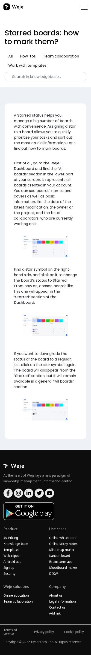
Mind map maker (61, 549)
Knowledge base (15, 543)
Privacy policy (44, 631)
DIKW (53, 573)
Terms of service (10, 632)
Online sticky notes (63, 543)
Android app (12, 561)
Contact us (57, 607)
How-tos (28, 56)
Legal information (62, 601)
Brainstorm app (61, 561)
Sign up (8, 567)
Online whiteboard (62, 537)
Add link (55, 613)
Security (9, 573)
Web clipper (12, 555)
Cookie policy (74, 631)
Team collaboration (61, 56)
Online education (16, 595)
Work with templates (27, 65)
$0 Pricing (10, 537)
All (10, 56)
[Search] (45, 76)
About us (56, 595)
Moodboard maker (63, 567)
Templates (11, 549)
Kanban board (59, 555)
